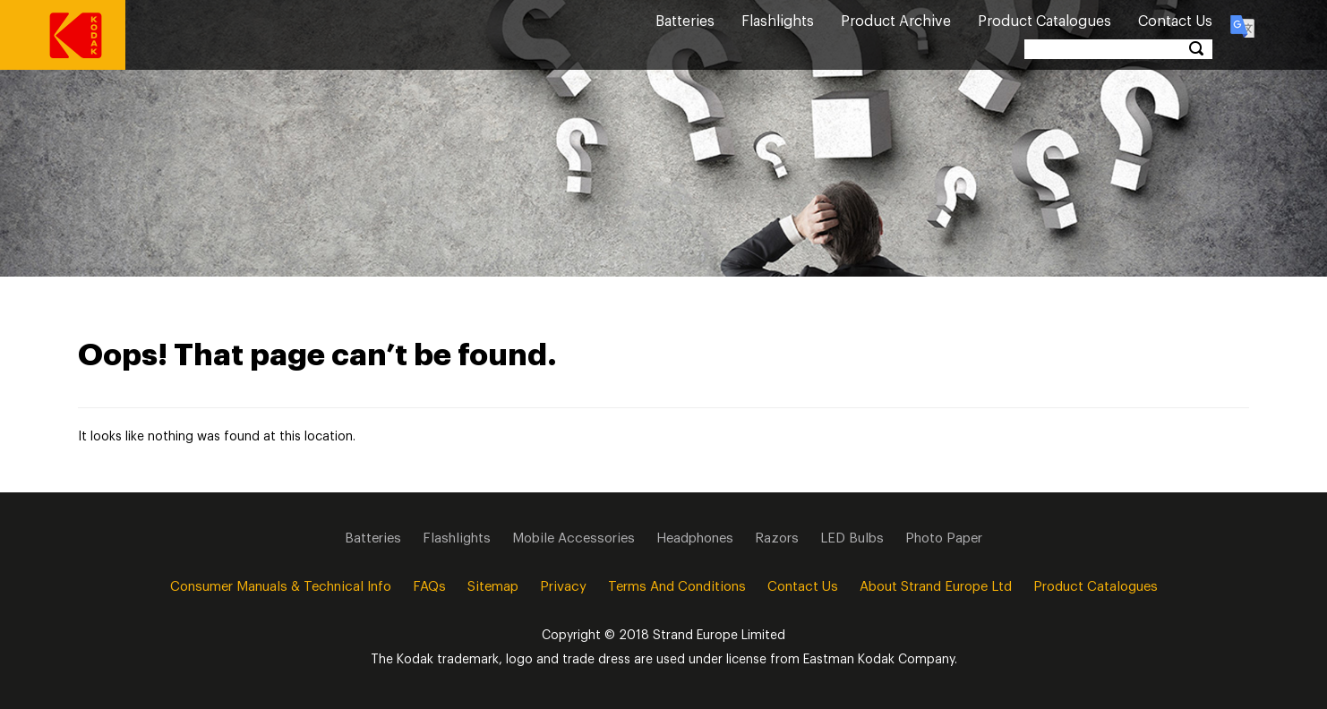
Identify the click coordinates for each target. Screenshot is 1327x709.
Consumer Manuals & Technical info (280, 587)
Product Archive (896, 21)
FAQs (429, 587)
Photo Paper (943, 538)
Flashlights (777, 21)
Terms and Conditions (677, 587)
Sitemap (492, 587)
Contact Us (1175, 21)
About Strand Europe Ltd (936, 587)
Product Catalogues (1044, 21)
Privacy (563, 587)
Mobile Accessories (573, 538)
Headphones (694, 538)
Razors (777, 538)
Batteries (685, 21)
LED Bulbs (852, 538)
